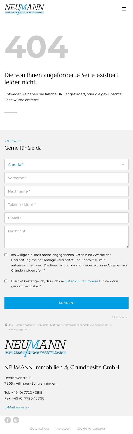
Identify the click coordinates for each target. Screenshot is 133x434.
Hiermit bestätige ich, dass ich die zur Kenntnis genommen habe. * (61, 283)
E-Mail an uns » (16, 407)
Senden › (67, 302)
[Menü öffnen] (124, 9)
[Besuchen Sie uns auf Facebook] (7, 420)
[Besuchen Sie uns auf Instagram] (16, 420)
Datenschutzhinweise (81, 281)
